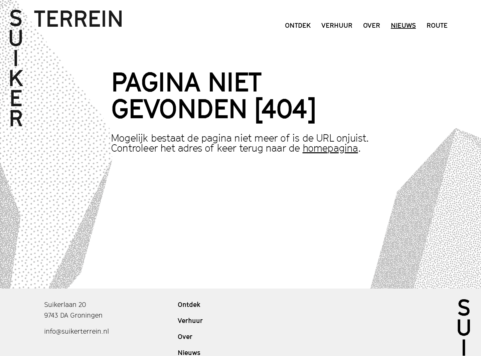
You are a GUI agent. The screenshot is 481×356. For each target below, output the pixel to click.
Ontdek (298, 25)
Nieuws (403, 25)
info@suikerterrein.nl (76, 331)
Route (437, 25)
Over (371, 25)
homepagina (330, 148)
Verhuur (336, 25)
